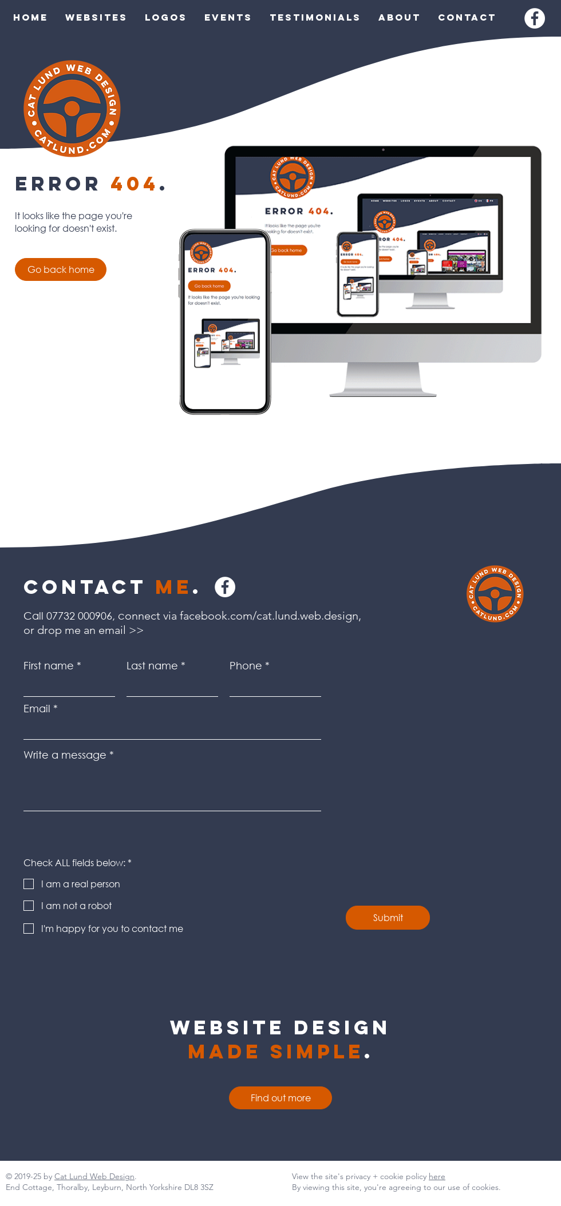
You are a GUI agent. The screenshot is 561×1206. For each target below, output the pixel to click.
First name (48, 665)
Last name (152, 665)
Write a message (64, 754)
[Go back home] (60, 269)
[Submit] (388, 918)
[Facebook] (534, 18)
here (437, 1176)
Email (36, 708)
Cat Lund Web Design (94, 1176)
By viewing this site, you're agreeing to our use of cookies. (396, 1187)
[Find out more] (280, 1097)
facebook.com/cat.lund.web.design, (272, 615)
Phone (246, 665)
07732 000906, (80, 615)
